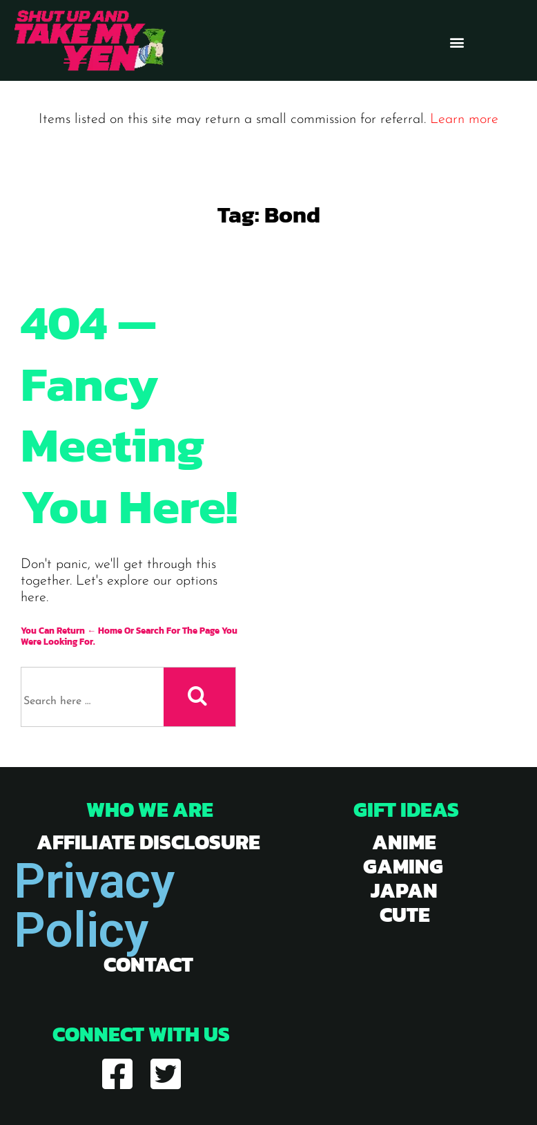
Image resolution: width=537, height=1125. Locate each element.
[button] (457, 42)
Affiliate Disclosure (148, 842)
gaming (403, 866)
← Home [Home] (104, 630)
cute (405, 914)
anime (404, 842)
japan (404, 890)
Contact (148, 964)
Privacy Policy (94, 905)
